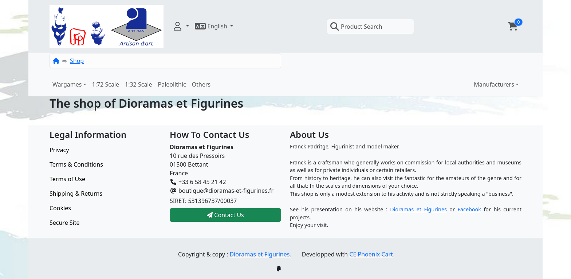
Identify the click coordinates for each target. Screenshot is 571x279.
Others (201, 84)
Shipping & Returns (76, 194)
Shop (77, 61)
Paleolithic (172, 84)
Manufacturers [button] (494, 84)
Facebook (469, 209)
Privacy (59, 150)
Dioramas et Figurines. (260, 254)
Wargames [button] (67, 84)
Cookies (60, 208)
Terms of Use (67, 179)
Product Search (356, 27)
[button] (180, 26)
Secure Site (65, 223)
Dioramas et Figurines (418, 209)
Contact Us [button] (225, 215)
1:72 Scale (105, 84)
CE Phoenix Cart (371, 254)
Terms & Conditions (76, 164)
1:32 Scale (138, 84)
